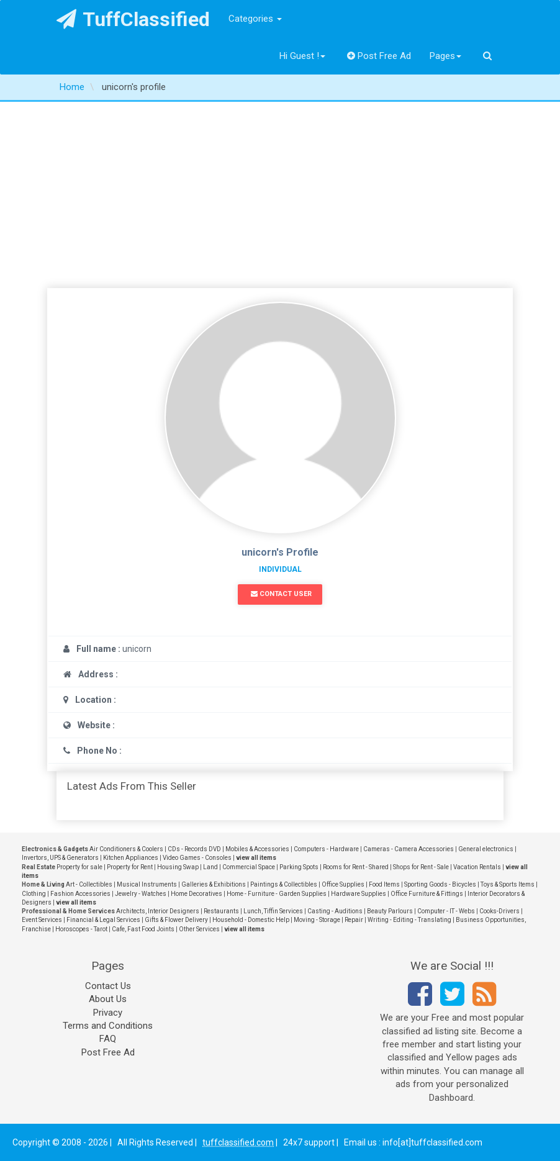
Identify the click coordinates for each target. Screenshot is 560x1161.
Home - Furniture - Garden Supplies (277, 893)
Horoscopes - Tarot (81, 929)
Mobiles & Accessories (257, 849)
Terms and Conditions (108, 1025)
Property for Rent (130, 867)
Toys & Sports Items (508, 884)
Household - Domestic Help (250, 919)
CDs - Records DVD (194, 849)
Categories (255, 18)
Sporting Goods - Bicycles (440, 884)
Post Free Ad (379, 55)
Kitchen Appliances (130, 857)
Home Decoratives (196, 893)
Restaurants (221, 911)
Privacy (107, 1012)
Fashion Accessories (80, 893)
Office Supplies (343, 884)
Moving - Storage (317, 919)
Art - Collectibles (89, 884)
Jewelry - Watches (140, 893)
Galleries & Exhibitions (213, 884)
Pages (445, 55)
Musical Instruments (147, 884)
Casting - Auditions (335, 911)
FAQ (107, 1038)
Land (210, 867)
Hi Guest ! (302, 55)
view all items (256, 857)
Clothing (34, 893)
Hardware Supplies (358, 893)
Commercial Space (248, 867)
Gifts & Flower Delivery (176, 919)
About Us (108, 999)
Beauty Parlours (390, 911)
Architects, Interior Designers (157, 911)
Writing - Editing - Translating (409, 919)
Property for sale (79, 867)
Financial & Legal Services (103, 919)
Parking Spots (298, 867)
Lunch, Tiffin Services (273, 911)
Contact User (281, 594)
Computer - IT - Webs (446, 911)
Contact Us (108, 986)
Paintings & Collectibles (283, 884)
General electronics (485, 849)
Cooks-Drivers (499, 911)
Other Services (199, 929)
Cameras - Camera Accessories (408, 849)
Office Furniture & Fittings (427, 893)
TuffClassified (133, 19)
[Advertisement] (280, 195)
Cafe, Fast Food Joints (143, 929)
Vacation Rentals (477, 867)
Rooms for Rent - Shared (356, 867)
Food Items (384, 884)
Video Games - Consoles (197, 857)
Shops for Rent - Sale (421, 867)
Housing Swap (178, 867)
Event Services (42, 919)
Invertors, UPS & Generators (60, 857)
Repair (354, 919)
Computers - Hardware (326, 849)
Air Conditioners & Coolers (126, 849)
